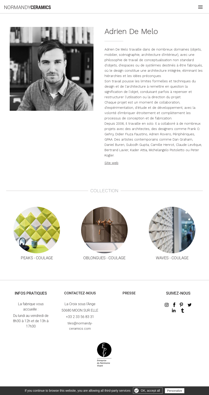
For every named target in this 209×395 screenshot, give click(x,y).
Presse (129, 293)
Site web (111, 163)
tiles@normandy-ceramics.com (79, 326)
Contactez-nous (80, 293)
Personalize (174, 390)
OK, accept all (150, 390)
